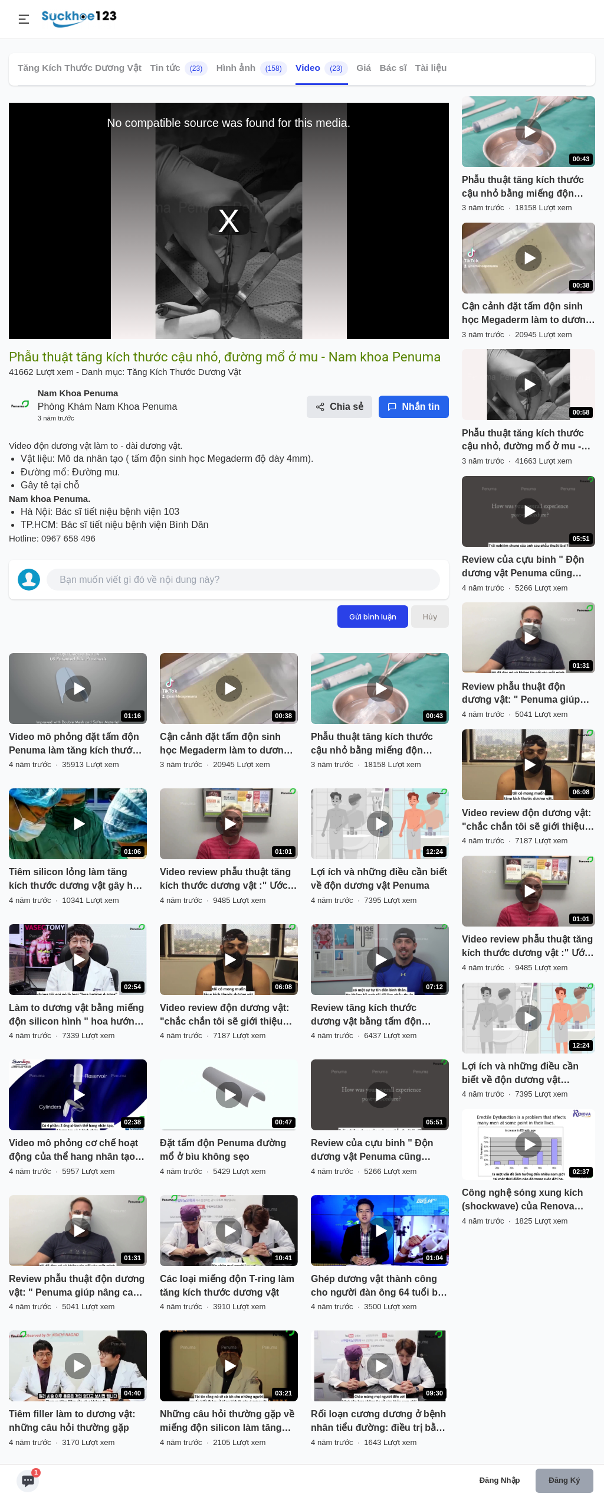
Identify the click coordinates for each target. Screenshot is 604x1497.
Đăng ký (564, 1480)
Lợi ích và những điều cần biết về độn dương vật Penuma (379, 879)
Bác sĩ (393, 68)
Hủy (430, 616)
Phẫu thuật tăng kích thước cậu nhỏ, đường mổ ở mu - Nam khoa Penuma (523, 441)
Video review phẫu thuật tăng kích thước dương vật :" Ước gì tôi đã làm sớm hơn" (225, 880)
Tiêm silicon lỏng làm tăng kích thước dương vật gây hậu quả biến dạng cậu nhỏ (76, 880)
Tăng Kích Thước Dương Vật (80, 68)
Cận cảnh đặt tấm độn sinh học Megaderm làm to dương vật (224, 745)
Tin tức (179, 68)
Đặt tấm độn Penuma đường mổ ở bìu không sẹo (223, 1150)
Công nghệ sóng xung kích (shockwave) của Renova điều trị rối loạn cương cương (527, 1201)
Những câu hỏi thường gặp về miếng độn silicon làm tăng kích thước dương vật (227, 1422)
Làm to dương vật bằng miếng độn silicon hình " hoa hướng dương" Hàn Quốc (76, 1016)
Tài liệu (431, 68)
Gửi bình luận (372, 616)
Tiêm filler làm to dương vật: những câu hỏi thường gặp (72, 1421)
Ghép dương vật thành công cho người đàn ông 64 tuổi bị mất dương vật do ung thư (375, 1287)
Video (322, 68)
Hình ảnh (251, 68)
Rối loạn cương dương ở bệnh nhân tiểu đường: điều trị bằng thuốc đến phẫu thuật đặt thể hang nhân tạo (379, 1422)
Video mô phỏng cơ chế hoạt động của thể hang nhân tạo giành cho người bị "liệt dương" (73, 1151)
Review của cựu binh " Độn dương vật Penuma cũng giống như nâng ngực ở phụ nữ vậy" (374, 1151)
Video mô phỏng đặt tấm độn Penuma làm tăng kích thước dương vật (74, 745)
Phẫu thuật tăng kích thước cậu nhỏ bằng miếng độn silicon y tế (372, 745)
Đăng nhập (500, 1480)
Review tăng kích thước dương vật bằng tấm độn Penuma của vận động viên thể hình (372, 1016)
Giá (363, 68)
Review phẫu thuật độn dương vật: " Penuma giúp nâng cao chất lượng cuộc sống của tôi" (77, 1287)
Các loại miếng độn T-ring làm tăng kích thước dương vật (227, 1285)
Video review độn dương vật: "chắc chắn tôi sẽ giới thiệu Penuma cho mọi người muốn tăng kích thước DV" (226, 1016)
